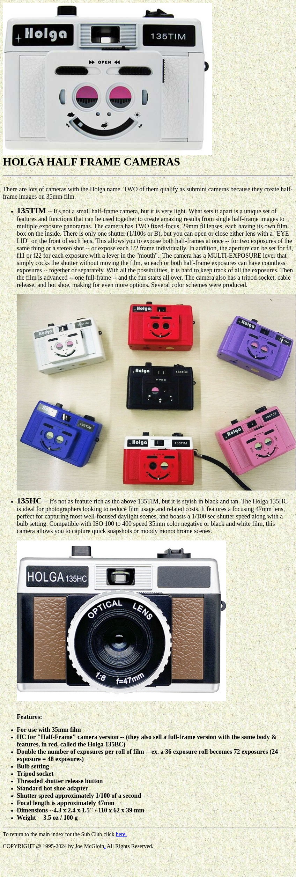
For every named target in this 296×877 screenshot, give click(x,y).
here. (121, 834)
